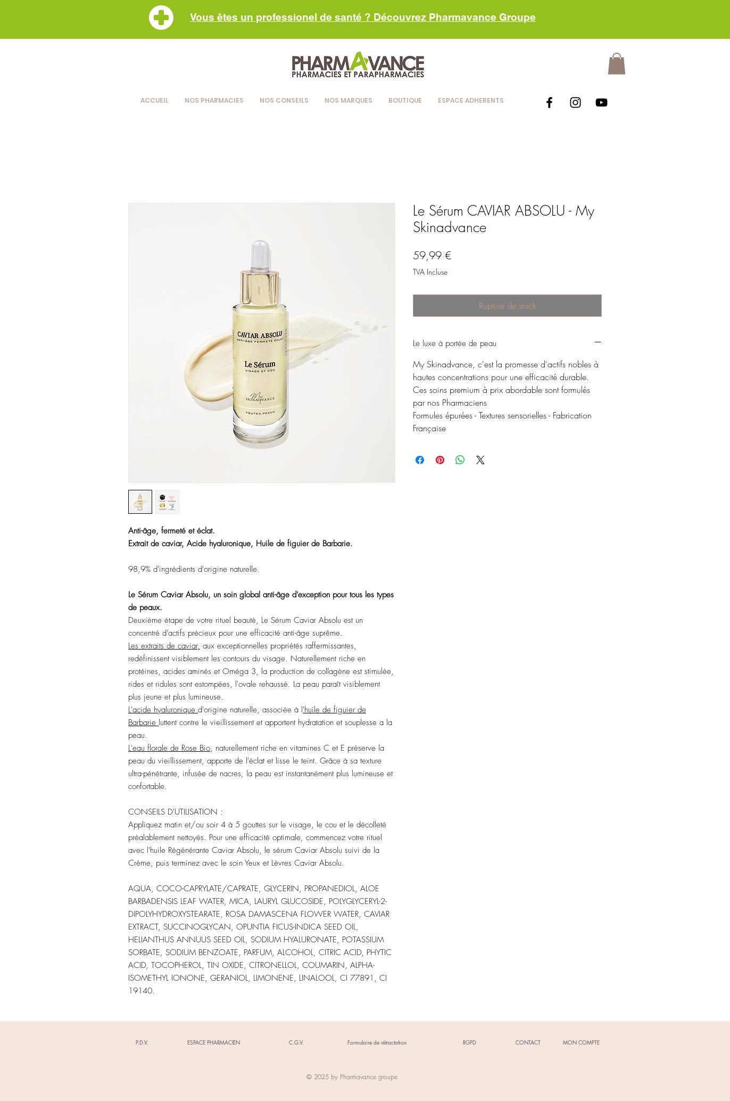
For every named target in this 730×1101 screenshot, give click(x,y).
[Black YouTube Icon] (601, 102)
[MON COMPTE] (581, 1042)
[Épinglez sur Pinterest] (440, 460)
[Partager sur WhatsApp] (460, 460)
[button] (617, 64)
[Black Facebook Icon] (549, 102)
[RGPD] (469, 1042)
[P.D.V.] (142, 1042)
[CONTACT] (528, 1042)
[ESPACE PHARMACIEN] (213, 1042)
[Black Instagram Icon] (575, 102)
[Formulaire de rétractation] (376, 1042)
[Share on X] (480, 460)
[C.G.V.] (296, 1042)
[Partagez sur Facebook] (419, 460)
